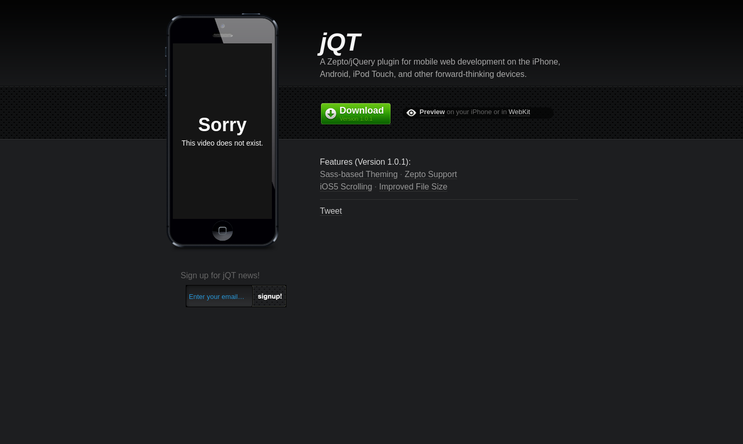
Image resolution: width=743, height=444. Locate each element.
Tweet (331, 211)
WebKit (519, 112)
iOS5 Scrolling (346, 186)
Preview (432, 112)
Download (365, 114)
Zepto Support (431, 174)
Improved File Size (413, 186)
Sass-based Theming (359, 174)
